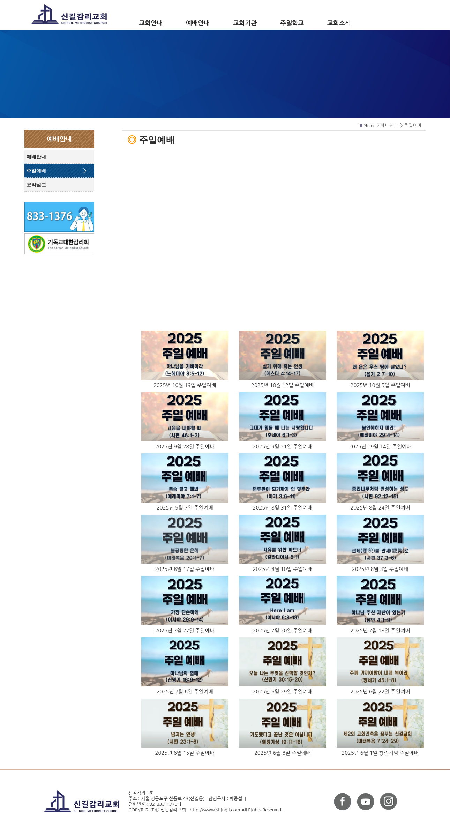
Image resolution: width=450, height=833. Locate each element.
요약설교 (36, 184)
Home (369, 125)
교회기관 (245, 23)
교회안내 (151, 23)
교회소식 (339, 23)
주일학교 (292, 23)
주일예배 (36, 170)
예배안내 (198, 23)
